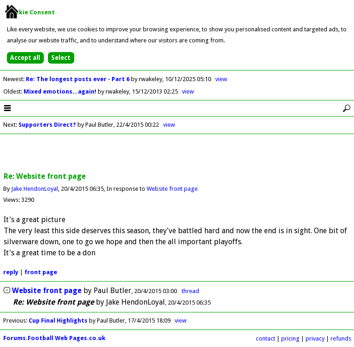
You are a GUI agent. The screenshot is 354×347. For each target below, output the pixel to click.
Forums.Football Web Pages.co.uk (54, 338)
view (221, 79)
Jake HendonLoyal (34, 188)
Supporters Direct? (47, 124)
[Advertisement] (177, 153)
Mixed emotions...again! (61, 91)
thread (190, 291)
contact (265, 338)
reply (10, 272)
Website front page (172, 188)
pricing (290, 338)
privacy (315, 338)
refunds (340, 338)
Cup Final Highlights (58, 320)
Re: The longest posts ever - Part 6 (78, 79)
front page (40, 272)
